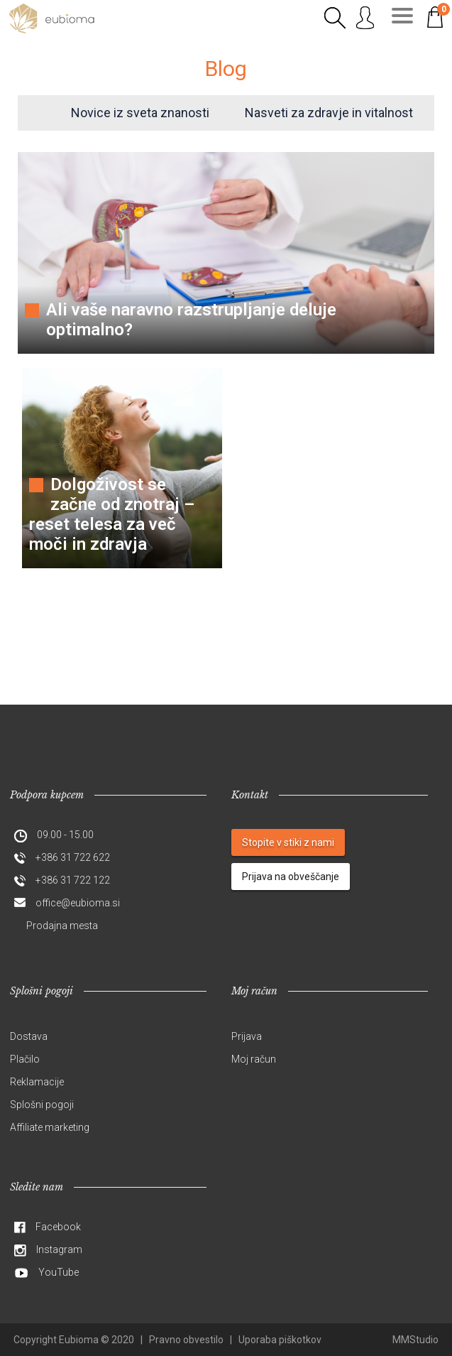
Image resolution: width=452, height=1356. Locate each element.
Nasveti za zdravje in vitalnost (329, 112)
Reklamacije (37, 1081)
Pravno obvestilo (186, 1339)
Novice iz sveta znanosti (140, 112)
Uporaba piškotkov (279, 1339)
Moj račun (253, 1059)
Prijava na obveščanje (290, 876)
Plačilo (25, 1059)
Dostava (29, 1036)
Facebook (58, 1226)
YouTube (58, 1272)
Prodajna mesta (62, 925)
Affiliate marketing (49, 1127)
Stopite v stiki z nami (288, 842)
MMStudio (415, 1339)
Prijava (246, 1036)
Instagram (59, 1249)
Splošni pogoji (42, 1104)
